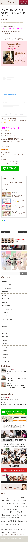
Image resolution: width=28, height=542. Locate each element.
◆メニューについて (6, 305)
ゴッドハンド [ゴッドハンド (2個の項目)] (12, 503)
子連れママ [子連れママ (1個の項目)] (10, 515)
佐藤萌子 (5, 350)
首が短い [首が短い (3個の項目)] (5, 524)
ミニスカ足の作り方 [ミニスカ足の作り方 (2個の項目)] (19, 509)
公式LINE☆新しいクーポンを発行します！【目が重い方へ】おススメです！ (19, 214)
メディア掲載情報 (7, 288)
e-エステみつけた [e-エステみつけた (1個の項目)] (4, 498)
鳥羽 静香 (5, 347)
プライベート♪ (6, 361)
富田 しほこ (5, 357)
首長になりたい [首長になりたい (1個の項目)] (11, 524)
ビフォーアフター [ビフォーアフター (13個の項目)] (11, 506)
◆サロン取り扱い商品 (7, 316)
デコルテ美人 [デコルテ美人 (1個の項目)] (17, 503)
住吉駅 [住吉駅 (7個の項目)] (9, 512)
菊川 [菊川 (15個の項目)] (12, 521)
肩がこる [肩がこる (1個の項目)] (23, 517)
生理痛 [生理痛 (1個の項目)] (11, 517)
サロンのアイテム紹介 (8, 319)
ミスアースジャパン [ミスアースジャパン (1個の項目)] (10, 509)
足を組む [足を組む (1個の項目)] (21, 521)
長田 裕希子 (5, 340)
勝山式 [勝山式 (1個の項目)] (4, 515)
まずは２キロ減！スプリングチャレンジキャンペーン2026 (19, 207)
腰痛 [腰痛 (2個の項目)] (9, 521)
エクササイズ (6, 329)
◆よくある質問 (5, 298)
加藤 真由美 (5, 354)
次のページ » (22, 232)
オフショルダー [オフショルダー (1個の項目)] (13, 500)
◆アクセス (4, 302)
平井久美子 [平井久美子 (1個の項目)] (14, 515)
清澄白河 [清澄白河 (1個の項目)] (5, 517)
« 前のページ (6, 232)
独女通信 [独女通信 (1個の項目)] (8, 517)
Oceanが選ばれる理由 (8, 309)
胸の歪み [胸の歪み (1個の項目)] (5, 521)
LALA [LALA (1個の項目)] (9, 498)
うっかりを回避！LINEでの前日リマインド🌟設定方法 (18, 201)
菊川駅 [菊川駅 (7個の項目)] (17, 521)
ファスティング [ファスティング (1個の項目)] (24, 506)
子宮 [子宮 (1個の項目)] (7, 515)
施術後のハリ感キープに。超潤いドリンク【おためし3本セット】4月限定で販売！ (19, 195)
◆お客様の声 (5, 291)
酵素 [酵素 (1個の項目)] (24, 521)
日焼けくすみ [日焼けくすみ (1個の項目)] (22, 515)
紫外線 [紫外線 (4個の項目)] (19, 517)
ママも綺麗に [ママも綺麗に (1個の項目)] (3, 509)
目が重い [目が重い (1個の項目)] (15, 517)
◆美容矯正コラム (6, 326)
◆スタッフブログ (19, 22)
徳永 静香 (5, 343)
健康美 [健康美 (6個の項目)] (17, 512)
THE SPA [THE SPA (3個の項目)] (18, 498)
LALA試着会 (6, 323)
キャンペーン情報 (11, 22)
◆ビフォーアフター (6, 295)
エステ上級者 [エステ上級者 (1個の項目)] (7, 500)
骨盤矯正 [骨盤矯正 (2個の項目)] (17, 524)
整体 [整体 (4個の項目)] (18, 515)
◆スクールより (5, 333)
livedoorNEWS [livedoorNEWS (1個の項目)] (13, 498)
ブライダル (5, 312)
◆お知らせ (4, 22)
